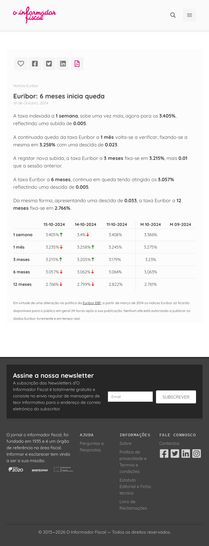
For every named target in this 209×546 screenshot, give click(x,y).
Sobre (125, 443)
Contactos (169, 443)
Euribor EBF (92, 303)
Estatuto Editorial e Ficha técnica (135, 486)
